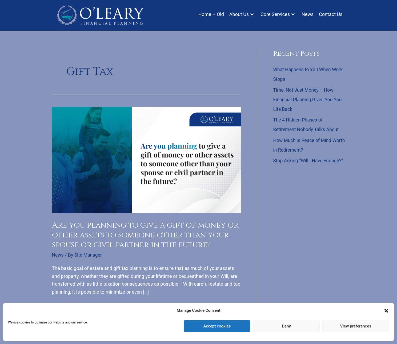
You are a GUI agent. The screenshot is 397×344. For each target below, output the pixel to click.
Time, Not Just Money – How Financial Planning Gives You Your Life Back (304, 99)
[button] (386, 310)
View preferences (355, 326)
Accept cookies (217, 326)
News (58, 255)
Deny (286, 326)
